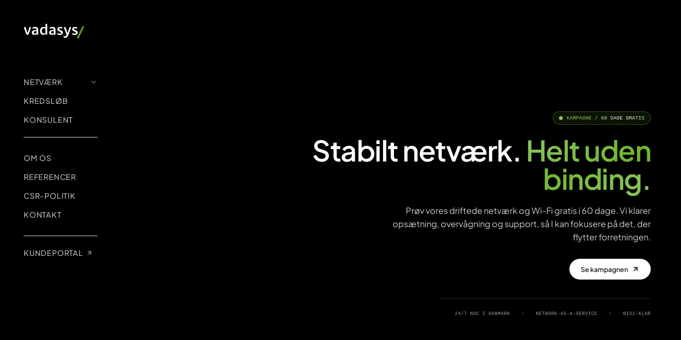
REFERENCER (50, 177)
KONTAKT (42, 215)
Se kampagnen (610, 269)
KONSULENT (48, 120)
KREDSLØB (46, 101)
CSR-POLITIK (50, 196)
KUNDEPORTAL (58, 253)
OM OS (38, 158)
